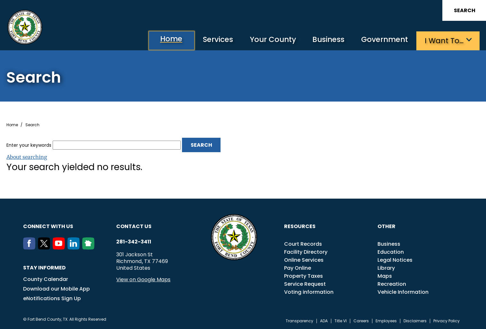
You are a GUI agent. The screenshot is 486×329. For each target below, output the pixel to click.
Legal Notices (395, 259)
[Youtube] (60, 247)
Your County (267, 40)
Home (163, 40)
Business (325, 40)
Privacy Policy (446, 320)
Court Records (303, 243)
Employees (386, 320)
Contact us (134, 226)
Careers (361, 320)
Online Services (304, 259)
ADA (324, 320)
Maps (385, 275)
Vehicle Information (403, 291)
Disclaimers (415, 320)
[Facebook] (30, 247)
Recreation (392, 283)
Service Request (305, 283)
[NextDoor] (89, 247)
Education (391, 251)
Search (464, 10)
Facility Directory (305, 251)
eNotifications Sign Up (52, 298)
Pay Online (297, 267)
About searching (26, 156)
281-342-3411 (133, 241)
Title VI (340, 320)
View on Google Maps (143, 279)
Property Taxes (303, 275)
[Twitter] (45, 247)
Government (383, 40)
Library (386, 267)
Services (211, 40)
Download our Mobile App (56, 288)
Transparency (299, 320)
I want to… (444, 40)
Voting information (309, 291)
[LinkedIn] (74, 247)
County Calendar (45, 279)
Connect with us (48, 226)
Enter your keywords (28, 144)
